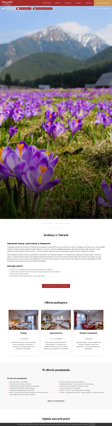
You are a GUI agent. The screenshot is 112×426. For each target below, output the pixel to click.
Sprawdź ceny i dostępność (56, 286)
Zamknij (92, 424)
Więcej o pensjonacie (56, 401)
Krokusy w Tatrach (63, 223)
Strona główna (48, 223)
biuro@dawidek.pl (104, 8)
